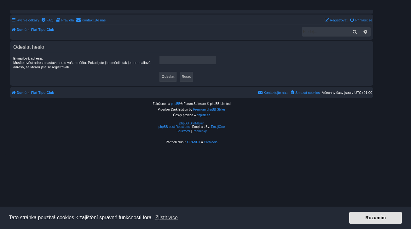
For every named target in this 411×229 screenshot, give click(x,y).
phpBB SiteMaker (191, 123)
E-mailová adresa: (28, 58)
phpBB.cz (203, 115)
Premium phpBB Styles (209, 109)
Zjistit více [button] (166, 217)
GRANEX (193, 142)
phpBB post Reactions (174, 127)
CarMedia (210, 142)
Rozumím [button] (375, 217)
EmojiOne (218, 127)
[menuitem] (47, 20)
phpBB (175, 104)
